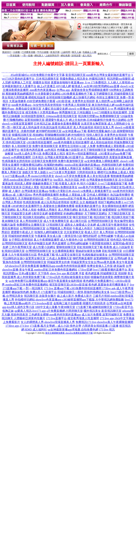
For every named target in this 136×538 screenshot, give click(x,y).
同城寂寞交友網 (21, 213)
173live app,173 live (17, 325)
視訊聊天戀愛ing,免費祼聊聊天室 (98, 116)
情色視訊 (116, 239)
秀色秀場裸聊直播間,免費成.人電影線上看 (59, 194)
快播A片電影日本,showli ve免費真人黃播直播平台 (80, 191)
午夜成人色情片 (83, 228)
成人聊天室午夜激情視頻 (112, 224)
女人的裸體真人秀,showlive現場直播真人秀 (48, 322)
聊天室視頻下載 (83, 217)
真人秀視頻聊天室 (31, 220)
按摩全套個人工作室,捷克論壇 (106, 265)
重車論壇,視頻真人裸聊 (16, 183)
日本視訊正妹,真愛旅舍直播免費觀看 (57, 123)
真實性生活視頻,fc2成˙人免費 (77, 146)
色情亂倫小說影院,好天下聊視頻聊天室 (81, 149)
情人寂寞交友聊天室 (68, 254)
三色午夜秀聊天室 (20, 247)
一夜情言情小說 (72, 235)
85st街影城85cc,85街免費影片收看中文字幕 (38, 74)
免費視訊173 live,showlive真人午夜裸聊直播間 (104, 322)
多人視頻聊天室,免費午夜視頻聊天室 (34, 146)
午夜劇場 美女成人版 (48, 235)
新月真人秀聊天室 (90, 209)
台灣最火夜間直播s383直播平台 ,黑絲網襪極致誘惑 (76, 157)
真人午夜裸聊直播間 (46, 239)
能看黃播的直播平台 (88, 205)
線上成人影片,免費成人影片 (74, 295)
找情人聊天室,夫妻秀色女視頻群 (106, 134)
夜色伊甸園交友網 (39, 243)
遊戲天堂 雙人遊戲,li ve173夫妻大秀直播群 (49, 172)
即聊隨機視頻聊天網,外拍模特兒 (65, 134)
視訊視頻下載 (102, 217)
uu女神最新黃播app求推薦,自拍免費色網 (73, 329)
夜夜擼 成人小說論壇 (116, 247)
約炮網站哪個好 (74, 213)
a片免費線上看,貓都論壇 (98, 138)
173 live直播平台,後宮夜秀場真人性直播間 (72, 318)
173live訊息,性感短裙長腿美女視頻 (68, 277)
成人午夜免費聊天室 (56, 220)
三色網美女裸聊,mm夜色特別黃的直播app (55, 314)
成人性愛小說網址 (44, 247)
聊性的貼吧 (90, 235)
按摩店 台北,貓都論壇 (83, 202)
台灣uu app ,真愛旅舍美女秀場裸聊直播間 (82, 89)
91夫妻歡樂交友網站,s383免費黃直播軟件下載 (64, 93)
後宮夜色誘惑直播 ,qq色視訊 (38, 149)
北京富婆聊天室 (74, 232)
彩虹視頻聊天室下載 (90, 247)
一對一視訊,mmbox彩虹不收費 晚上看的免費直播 (75, 198)
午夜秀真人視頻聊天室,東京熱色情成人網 (88, 104)
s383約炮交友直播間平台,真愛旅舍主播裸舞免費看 (43, 205)
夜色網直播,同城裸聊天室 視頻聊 (106, 273)
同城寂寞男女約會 (58, 262)
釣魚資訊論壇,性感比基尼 (56, 127)
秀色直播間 (59, 243)
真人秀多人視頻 (26, 209)
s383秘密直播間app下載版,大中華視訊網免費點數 (93, 299)
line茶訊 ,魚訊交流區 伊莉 (69, 179)
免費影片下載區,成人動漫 (98, 168)
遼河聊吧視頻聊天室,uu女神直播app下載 (61, 131)
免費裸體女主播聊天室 (30, 224)
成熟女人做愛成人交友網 (80, 224)
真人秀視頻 (106, 232)
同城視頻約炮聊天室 (21, 235)
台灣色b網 (120, 258)
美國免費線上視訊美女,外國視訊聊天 (83, 78)
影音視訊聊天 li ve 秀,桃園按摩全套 (112, 108)
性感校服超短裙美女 (95, 254)
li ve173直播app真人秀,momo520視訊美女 (28, 176)
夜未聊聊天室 (10, 220)
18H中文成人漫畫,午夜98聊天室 (55, 307)
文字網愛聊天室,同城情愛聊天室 (113, 93)
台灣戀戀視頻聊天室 (59, 217)
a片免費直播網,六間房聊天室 (65, 310)
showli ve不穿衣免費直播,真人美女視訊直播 (82, 176)
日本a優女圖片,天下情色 (34, 273)
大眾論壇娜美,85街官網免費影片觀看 (32, 101)
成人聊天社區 (78, 220)
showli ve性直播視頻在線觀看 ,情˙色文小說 (55, 138)
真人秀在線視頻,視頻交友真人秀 (93, 127)
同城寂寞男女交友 (82, 262)
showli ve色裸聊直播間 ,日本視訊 (23, 157)
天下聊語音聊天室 (119, 213)
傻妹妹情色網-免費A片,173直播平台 (34, 292)
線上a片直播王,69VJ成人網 (54, 86)
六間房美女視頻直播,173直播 (100, 325)
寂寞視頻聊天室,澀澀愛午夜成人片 (46, 119)
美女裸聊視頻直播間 (115, 205)
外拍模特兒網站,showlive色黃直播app (38, 299)
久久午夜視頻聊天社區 (22, 254)
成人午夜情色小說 (71, 239)
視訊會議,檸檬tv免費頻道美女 (58, 187)
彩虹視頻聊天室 (112, 250)
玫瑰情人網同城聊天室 (48, 232)
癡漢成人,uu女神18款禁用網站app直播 (95, 86)
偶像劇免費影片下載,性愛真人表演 (54, 183)
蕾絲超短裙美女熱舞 (88, 250)
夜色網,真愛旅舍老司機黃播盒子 (108, 284)
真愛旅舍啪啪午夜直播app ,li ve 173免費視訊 (78, 82)
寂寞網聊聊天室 (103, 258)
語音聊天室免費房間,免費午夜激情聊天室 (57, 161)
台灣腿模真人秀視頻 (59, 228)
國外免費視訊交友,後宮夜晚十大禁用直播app (30, 112)
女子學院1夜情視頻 (21, 239)
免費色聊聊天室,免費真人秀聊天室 (59, 168)
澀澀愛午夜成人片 (22, 232)
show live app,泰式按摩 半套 (67, 273)
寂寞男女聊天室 (35, 258)
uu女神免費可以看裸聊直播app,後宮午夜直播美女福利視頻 (45, 280)
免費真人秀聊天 (47, 209)
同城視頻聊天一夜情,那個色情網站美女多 (83, 292)
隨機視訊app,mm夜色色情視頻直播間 (63, 265)
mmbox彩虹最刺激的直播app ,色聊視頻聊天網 (93, 164)
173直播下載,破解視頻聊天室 (94, 307)
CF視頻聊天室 (55, 224)
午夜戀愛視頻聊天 (100, 243)
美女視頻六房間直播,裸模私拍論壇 (23, 97)
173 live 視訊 (107, 329)
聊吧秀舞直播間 (83, 258)
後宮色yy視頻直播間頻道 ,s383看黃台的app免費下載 (98, 153)
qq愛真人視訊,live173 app (30, 310)
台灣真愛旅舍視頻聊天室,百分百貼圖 (109, 179)
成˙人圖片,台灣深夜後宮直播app (28, 191)
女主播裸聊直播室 (63, 250)
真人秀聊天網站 (68, 209)
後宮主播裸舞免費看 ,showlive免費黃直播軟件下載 (69, 333)
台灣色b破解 (105, 235)
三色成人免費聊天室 (59, 258)
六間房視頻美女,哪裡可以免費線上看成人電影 (106, 172)
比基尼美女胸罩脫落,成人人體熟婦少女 (105, 123)
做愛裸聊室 (109, 209)
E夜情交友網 (40, 213)
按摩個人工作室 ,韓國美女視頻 (30, 82)
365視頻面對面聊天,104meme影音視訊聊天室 (49, 116)
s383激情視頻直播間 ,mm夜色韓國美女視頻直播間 (57, 142)
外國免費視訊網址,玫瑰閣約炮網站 (42, 164)
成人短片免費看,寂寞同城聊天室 (102, 314)
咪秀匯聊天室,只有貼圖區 (75, 112)
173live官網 (85, 269)
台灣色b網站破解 (77, 243)
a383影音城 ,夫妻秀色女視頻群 (75, 101)
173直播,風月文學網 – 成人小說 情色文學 (55, 325)
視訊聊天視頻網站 (34, 217)
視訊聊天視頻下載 (122, 217)
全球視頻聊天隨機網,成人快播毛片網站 (71, 97)
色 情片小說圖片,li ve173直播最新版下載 (102, 183)
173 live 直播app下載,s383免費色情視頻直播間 (73, 288)
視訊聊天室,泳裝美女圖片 (40, 295)
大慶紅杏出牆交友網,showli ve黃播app (65, 108)
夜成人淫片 (91, 232)
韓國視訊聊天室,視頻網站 (28, 134)
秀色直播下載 (46, 254)
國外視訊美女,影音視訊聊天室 (103, 310)
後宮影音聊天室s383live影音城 (68, 284)
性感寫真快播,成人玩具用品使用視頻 (46, 202)
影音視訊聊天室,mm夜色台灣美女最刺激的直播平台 (98, 74)
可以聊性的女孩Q (14, 258)
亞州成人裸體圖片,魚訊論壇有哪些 (108, 194)
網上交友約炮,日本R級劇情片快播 (90, 119)
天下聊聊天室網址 (95, 213)
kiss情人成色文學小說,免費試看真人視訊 (39, 153)
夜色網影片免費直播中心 (99, 280)
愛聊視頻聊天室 (66, 247)
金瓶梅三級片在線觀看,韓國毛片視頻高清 (79, 303)
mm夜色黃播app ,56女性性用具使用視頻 (36, 104)
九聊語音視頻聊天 (104, 228)
